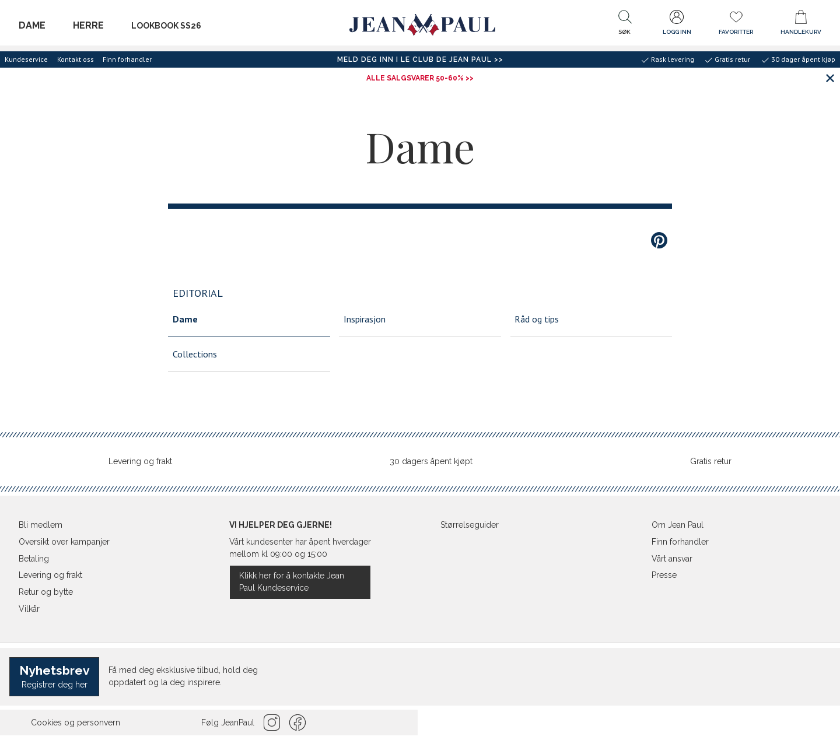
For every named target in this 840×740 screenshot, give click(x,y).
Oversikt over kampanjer (64, 541)
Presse (664, 575)
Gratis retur (711, 461)
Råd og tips (536, 319)
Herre (88, 25)
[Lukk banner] (830, 78)
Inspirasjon (365, 319)
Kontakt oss (75, 59)
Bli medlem (40, 524)
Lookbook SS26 (166, 25)
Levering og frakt (140, 461)
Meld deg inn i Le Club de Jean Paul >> (420, 59)
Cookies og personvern (75, 722)
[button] (624, 25)
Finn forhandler (127, 59)
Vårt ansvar (672, 558)
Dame (32, 25)
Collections (195, 354)
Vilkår (29, 608)
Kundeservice (26, 59)
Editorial (198, 293)
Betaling (34, 558)
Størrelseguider (469, 524)
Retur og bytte (46, 592)
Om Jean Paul (678, 524)
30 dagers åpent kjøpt (431, 461)
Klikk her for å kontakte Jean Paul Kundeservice (291, 581)
